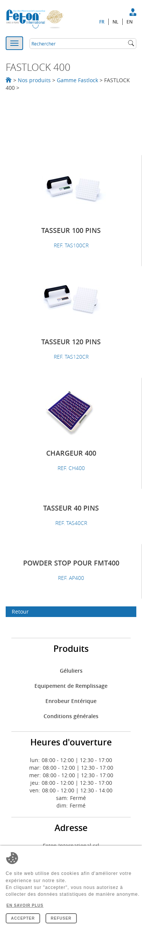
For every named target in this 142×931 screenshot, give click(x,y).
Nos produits (34, 80)
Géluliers (71, 670)
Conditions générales (71, 716)
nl (115, 22)
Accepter (23, 918)
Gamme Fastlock (77, 80)
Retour (20, 611)
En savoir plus (25, 905)
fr (102, 22)
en (129, 22)
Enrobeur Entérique (71, 700)
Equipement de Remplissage (71, 685)
